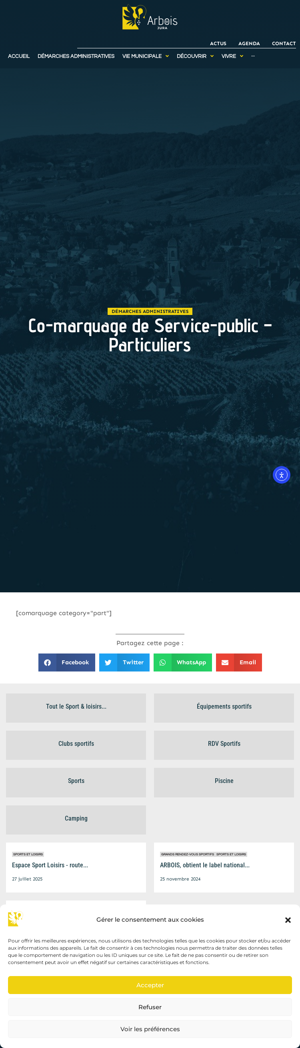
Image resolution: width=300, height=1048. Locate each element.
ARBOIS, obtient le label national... (205, 865)
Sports (76, 781)
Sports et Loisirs (28, 854)
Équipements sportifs (224, 706)
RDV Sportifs (224, 743)
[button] (288, 920)
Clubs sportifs (76, 743)
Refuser (150, 1007)
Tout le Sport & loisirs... (76, 706)
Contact (284, 43)
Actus (218, 43)
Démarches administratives (150, 311)
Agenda (249, 43)
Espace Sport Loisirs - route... (50, 865)
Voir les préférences (150, 1029)
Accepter (150, 985)
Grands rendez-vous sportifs (187, 854)
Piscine (224, 781)
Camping (76, 818)
